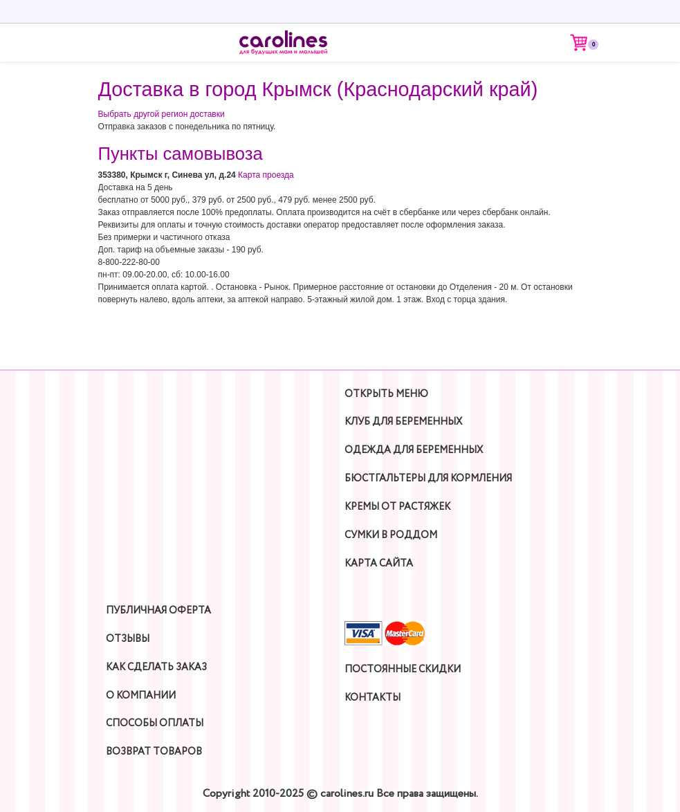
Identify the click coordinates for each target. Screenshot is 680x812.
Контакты (372, 698)
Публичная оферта (158, 611)
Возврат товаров (154, 752)
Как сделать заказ (156, 667)
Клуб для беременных (403, 422)
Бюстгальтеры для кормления (428, 479)
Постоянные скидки (402, 669)
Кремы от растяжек (397, 507)
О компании (141, 696)
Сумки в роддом (390, 535)
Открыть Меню (386, 394)
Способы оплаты (154, 723)
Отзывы (127, 639)
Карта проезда (266, 175)
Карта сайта (378, 564)
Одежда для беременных (413, 450)
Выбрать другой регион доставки (161, 114)
